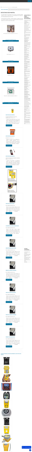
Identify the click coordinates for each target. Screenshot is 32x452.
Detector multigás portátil (27, 109)
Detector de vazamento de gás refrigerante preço (27, 94)
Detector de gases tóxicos (27, 75)
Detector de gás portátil (26, 52)
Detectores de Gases (27, 254)
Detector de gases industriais (27, 63)
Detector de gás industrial (26, 49)
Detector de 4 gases (27, 27)
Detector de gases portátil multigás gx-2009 (27, 72)
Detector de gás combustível (19, 9)
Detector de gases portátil (26, 9)
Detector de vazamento (26, 78)
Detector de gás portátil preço (26, 54)
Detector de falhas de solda (27, 31)
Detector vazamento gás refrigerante (27, 119)
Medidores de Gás (26, 258)
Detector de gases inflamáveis (27, 65)
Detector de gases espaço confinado (27, 61)
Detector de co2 (26, 29)
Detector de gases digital (27, 60)
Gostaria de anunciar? (26, 444)
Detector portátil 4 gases (27, 114)
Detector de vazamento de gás (26, 80)
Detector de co (26, 28)
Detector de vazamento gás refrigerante (26, 97)
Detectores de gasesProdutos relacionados (27, 17)
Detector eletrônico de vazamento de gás (27, 98)
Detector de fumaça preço (27, 35)
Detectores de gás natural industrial (27, 121)
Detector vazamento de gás (27, 116)
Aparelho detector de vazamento (27, 21)
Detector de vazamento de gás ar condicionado (27, 83)
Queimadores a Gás (27, 259)
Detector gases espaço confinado (26, 106)
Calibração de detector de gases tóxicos (27, 23)
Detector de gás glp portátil (11, 9)
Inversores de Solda (27, 257)
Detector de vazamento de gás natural (26, 89)
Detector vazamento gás (27, 118)
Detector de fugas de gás (27, 33)
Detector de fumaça (27, 34)
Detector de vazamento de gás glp (27, 84)
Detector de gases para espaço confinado (27, 67)
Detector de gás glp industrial (27, 45)
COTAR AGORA (5, 39)
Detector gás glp (26, 102)
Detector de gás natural (26, 50)
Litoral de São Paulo (4, 433)
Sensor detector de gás (27, 123)
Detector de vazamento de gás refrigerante (26, 92)
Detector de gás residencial (26, 58)
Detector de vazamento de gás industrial (26, 87)
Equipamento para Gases (26, 255)
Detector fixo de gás (27, 100)
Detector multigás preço (27, 111)
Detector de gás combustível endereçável (26, 41)
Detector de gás (26, 37)
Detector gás (26, 101)
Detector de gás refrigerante (26, 56)
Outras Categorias (26, 249)
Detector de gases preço (27, 73)
